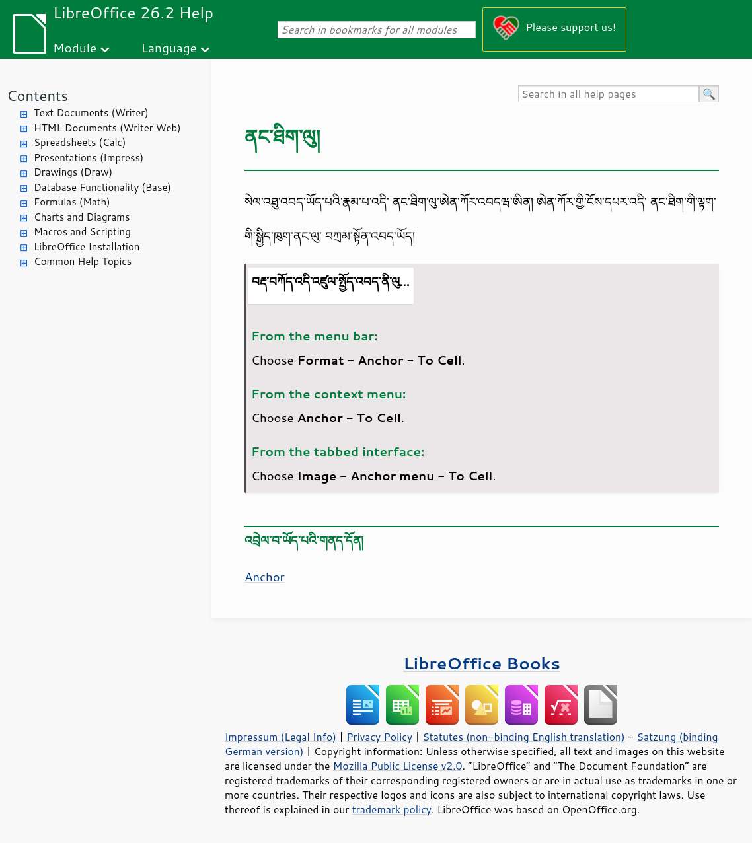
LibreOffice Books (481, 663)
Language (169, 47)
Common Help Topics (83, 261)
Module (74, 47)
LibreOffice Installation (86, 247)
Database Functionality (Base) (102, 187)
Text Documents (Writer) (91, 113)
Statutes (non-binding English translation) (523, 736)
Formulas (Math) (72, 202)
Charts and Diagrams (82, 217)
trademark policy (392, 809)
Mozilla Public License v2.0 (398, 765)
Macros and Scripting (82, 231)
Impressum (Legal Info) (280, 736)
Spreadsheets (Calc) (80, 142)
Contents (37, 95)
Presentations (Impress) (88, 158)
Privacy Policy (379, 736)
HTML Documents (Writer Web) (107, 128)
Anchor (264, 576)
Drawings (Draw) (73, 172)
